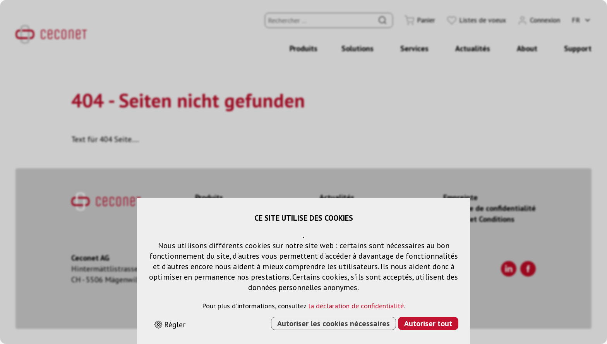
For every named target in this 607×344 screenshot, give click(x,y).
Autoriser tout (428, 323)
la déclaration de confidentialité (356, 305)
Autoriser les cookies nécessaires (333, 323)
